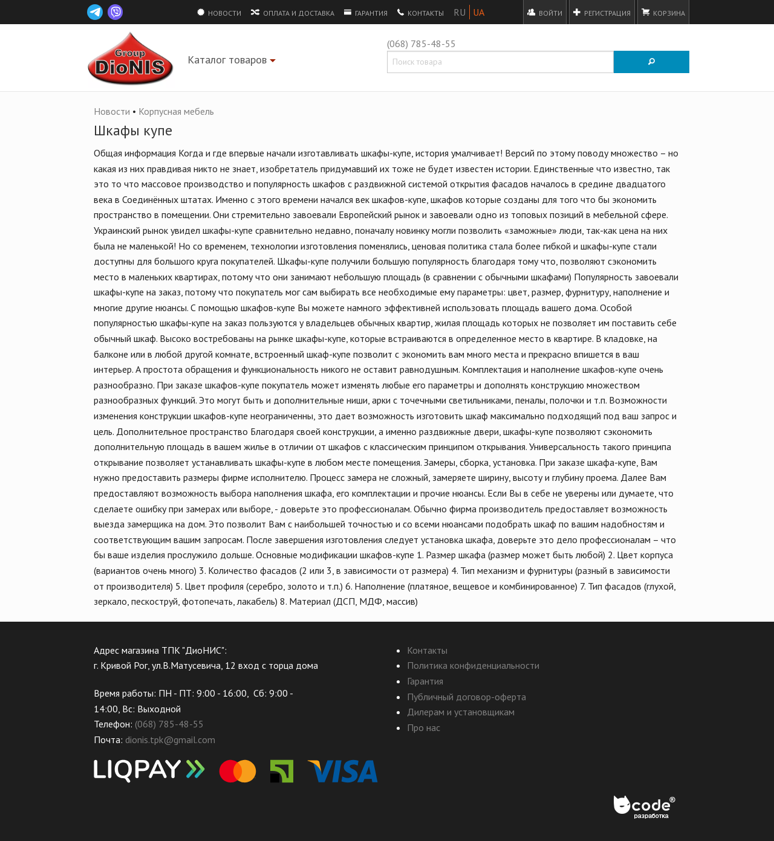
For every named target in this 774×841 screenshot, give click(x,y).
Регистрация (602, 12)
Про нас (423, 727)
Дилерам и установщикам (461, 712)
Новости (219, 12)
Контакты (420, 12)
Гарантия (366, 12)
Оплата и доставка (292, 12)
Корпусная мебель (176, 111)
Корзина (663, 12)
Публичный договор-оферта (466, 697)
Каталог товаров (233, 62)
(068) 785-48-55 (421, 43)
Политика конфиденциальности (473, 665)
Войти (544, 12)
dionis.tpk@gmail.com (170, 739)
